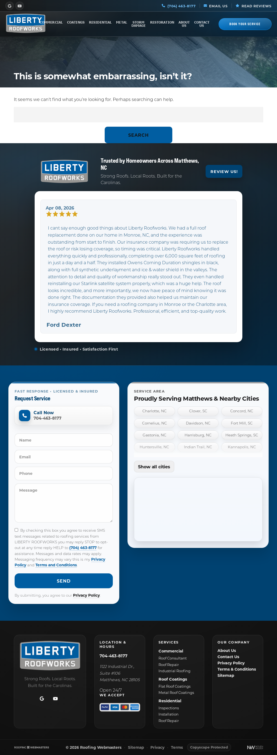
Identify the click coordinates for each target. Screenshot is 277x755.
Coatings (76, 22)
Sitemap (136, 747)
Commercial (51, 22)
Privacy (157, 747)
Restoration (162, 22)
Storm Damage (138, 24)
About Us (184, 24)
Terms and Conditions (56, 571)
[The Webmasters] (32, 747)
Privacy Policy (86, 602)
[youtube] (19, 5)
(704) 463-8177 (83, 554)
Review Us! (224, 175)
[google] (9, 5)
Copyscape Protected (209, 747)
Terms (177, 747)
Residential (100, 22)
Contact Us (202, 24)
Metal (121, 22)
